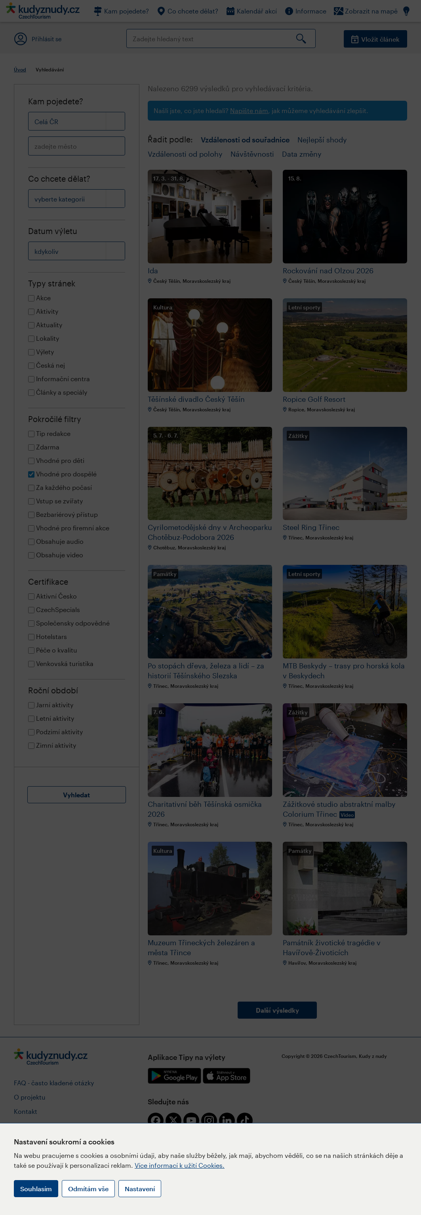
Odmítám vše (88, 1188)
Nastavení (140, 1188)
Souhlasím (36, 1188)
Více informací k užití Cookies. (180, 1165)
